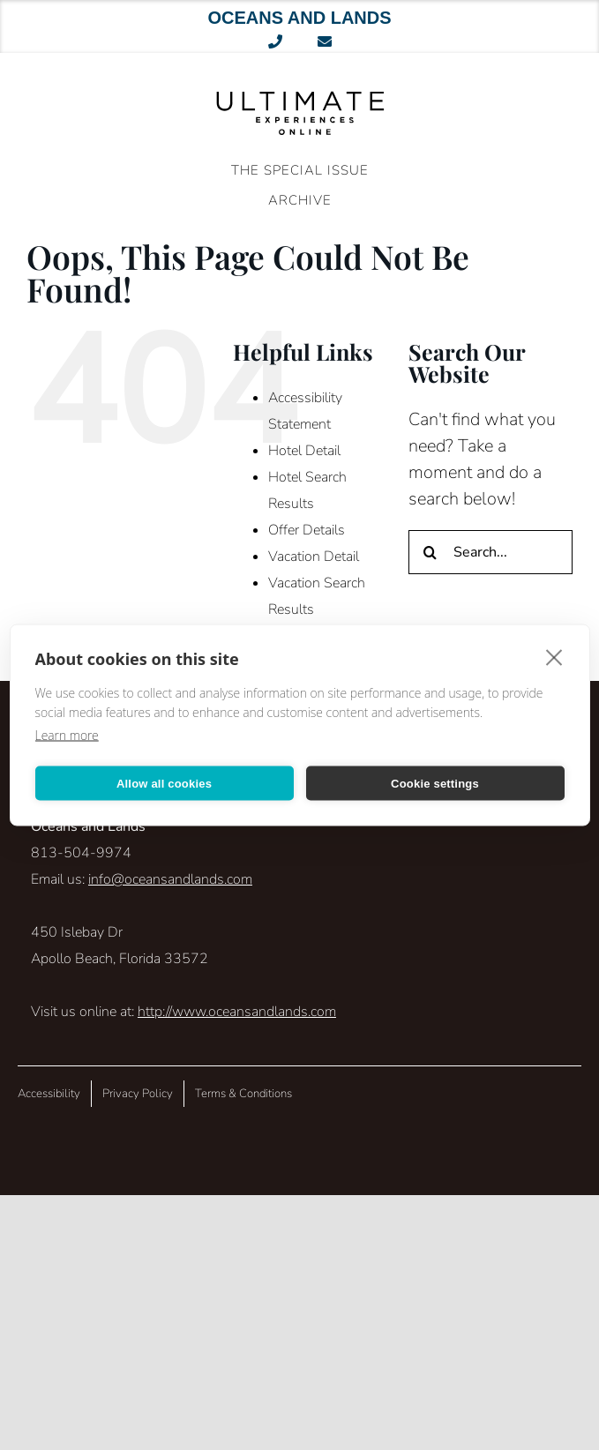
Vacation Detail (313, 556)
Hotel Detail (304, 450)
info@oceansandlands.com (170, 879)
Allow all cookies (164, 782)
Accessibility (49, 1094)
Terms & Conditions (243, 1094)
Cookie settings (435, 782)
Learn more (67, 735)
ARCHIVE (300, 200)
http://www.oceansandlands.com (237, 1011)
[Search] (430, 552)
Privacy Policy (137, 1094)
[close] (554, 657)
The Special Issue (300, 170)
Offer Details (306, 530)
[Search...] (490, 552)
